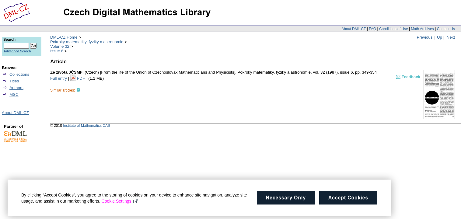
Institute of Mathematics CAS (86, 125)
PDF (81, 78)
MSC (14, 94)
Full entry (58, 78)
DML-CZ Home (64, 37)
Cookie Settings (120, 202)
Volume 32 (59, 46)
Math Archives (422, 29)
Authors (16, 87)
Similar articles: (62, 90)
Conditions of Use (393, 29)
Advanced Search (17, 51)
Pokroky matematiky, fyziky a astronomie (86, 42)
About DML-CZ (353, 29)
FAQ (372, 29)
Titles (14, 81)
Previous (425, 37)
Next (451, 37)
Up (439, 37)
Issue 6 (56, 51)
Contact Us (446, 29)
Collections (19, 74)
